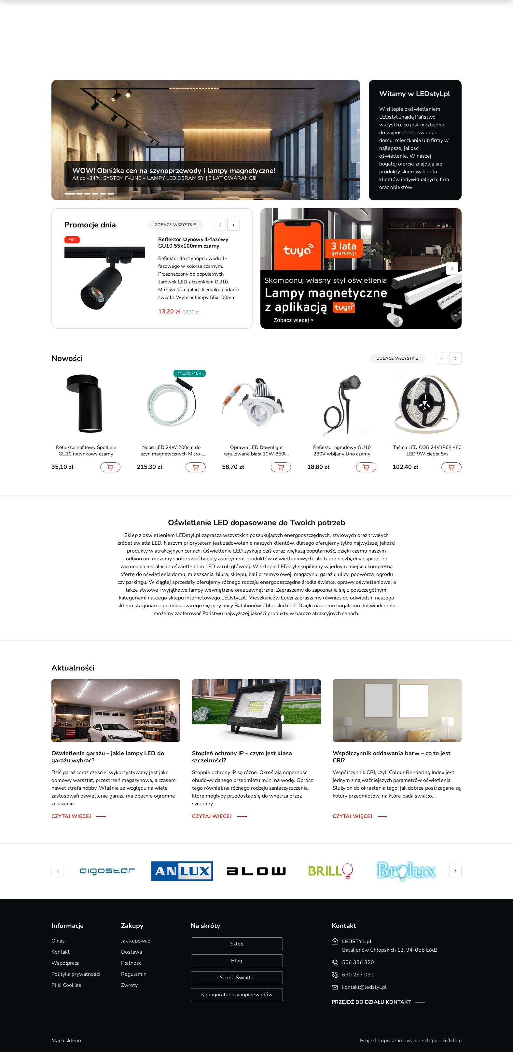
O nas (58, 940)
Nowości (383, 6)
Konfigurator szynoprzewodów (236, 994)
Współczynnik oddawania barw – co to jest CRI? (392, 757)
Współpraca (65, 963)
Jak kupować (135, 940)
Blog (236, 960)
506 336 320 (178, 23)
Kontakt (60, 952)
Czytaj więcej (71, 816)
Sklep (236, 943)
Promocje (354, 6)
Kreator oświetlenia (312, 6)
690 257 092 (178, 29)
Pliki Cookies (66, 985)
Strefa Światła (236, 977)
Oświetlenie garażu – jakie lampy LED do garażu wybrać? (107, 757)
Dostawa (131, 952)
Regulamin (133, 974)
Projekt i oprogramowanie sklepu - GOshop (411, 1040)
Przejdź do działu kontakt (371, 1002)
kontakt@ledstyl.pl (184, 36)
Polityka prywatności (75, 974)
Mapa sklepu (66, 1040)
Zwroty (129, 985)
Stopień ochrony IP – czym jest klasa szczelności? (242, 757)
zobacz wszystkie (175, 224)
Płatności (132, 963)
